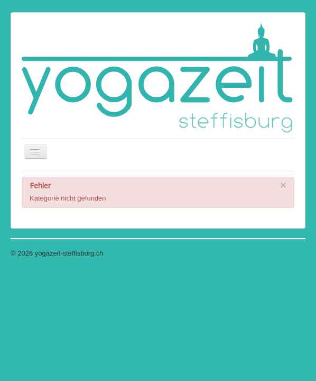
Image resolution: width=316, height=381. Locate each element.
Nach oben (288, 253)
